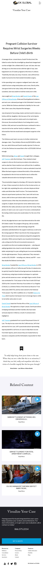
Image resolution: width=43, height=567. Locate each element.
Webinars (4, 550)
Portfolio (30, 552)
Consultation (5, 552)
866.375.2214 (21, 529)
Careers (17, 552)
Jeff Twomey (6, 159)
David (22, 156)
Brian (15, 156)
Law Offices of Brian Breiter (27, 265)
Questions (4, 557)
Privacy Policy (18, 550)
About (16, 555)
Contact (17, 557)
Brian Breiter (16, 96)
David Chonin (27, 96)
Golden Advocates (32, 550)
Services (4, 555)
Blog (29, 555)
